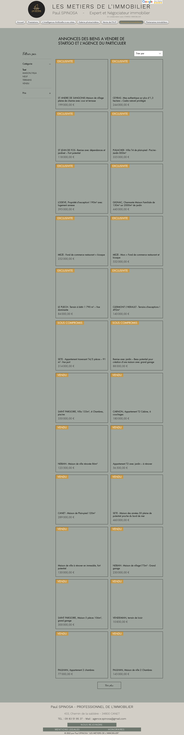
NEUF (25, 76)
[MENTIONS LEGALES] (67, 729)
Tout (24, 69)
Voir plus (109, 685)
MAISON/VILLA (30, 72)
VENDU (26, 83)
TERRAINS (27, 79)
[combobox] (148, 53)
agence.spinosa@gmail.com (109, 718)
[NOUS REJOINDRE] (91, 725)
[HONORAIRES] (116, 729)
